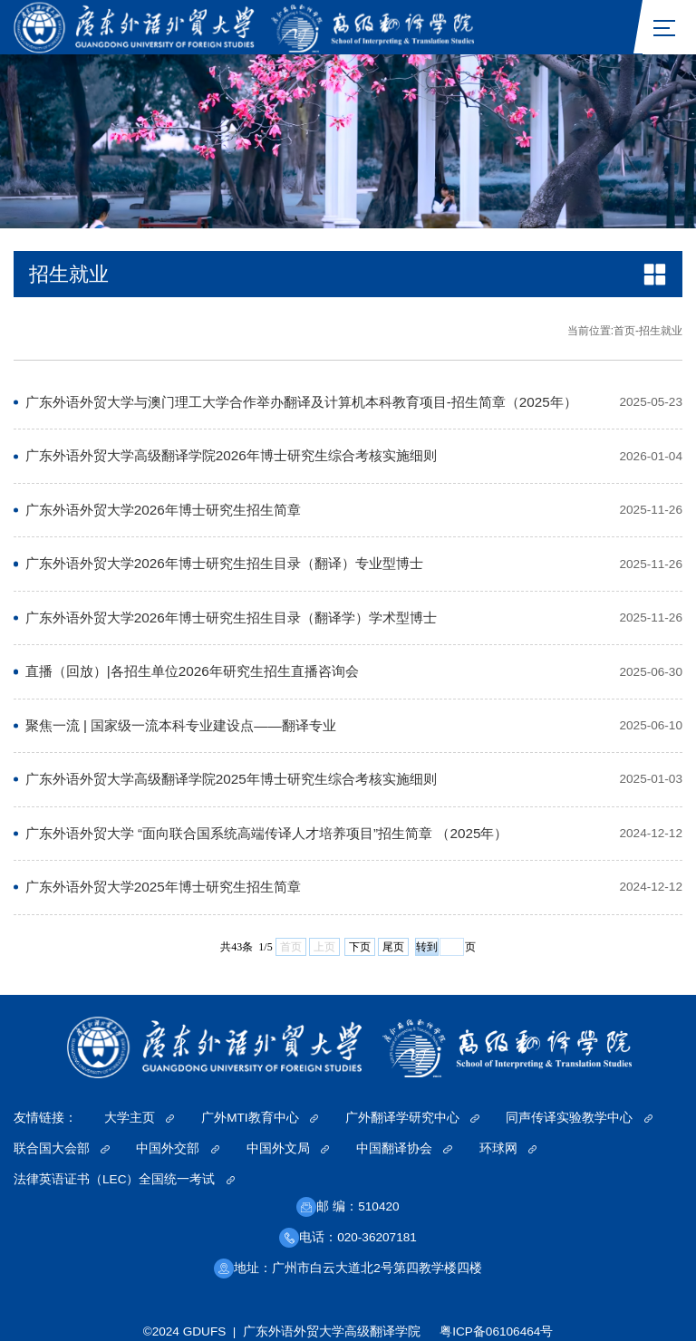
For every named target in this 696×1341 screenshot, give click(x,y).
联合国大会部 (62, 1148)
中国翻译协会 (404, 1148)
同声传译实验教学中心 (579, 1117)
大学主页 (139, 1117)
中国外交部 (177, 1148)
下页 (360, 947)
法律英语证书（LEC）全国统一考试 (124, 1179)
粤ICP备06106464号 (496, 1331)
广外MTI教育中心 (259, 1117)
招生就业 (660, 330)
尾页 (393, 947)
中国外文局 (288, 1148)
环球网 (508, 1148)
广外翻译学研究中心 (412, 1117)
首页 (624, 330)
